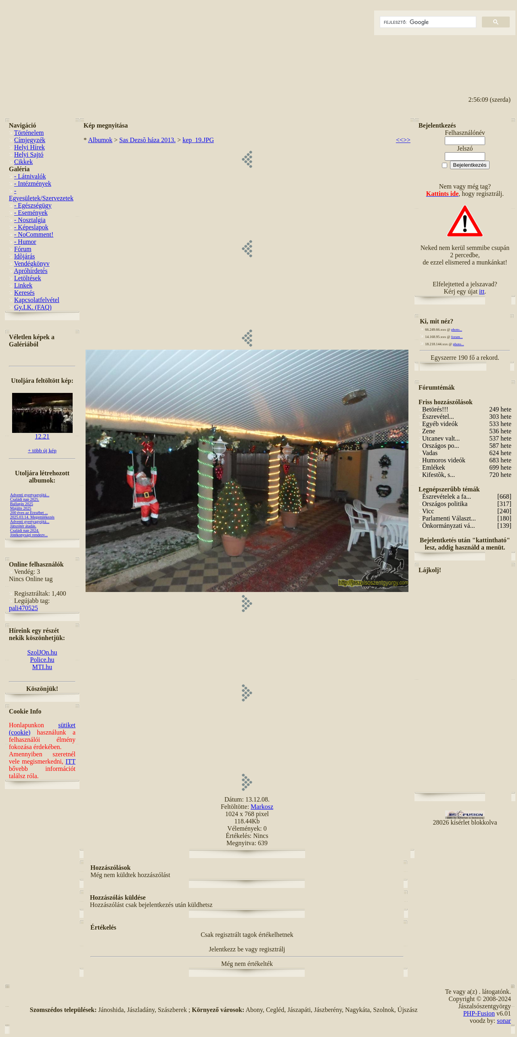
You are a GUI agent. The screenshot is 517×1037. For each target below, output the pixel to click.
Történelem (29, 132)
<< (399, 139)
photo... (456, 329)
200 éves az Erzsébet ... (29, 512)
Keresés (24, 292)
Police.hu (42, 659)
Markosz (262, 806)
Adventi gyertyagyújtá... (29, 495)
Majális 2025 (20, 508)
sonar (504, 1020)
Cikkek (23, 161)
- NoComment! (33, 234)
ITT (70, 761)
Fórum (22, 249)
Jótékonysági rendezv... (29, 535)
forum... (457, 337)
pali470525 (23, 608)
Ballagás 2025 (21, 504)
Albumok (100, 139)
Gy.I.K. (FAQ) (33, 307)
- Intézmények (32, 183)
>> (406, 139)
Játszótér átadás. (23, 526)
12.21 (42, 433)
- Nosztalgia (30, 219)
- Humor (25, 241)
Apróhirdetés (31, 270)
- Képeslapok (31, 227)
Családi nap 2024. (24, 530)
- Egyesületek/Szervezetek (41, 194)
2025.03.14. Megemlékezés (32, 517)
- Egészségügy (33, 205)
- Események (31, 212)
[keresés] (427, 22)
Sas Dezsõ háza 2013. (147, 139)
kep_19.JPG (198, 139)
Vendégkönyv (32, 263)
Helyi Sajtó (28, 154)
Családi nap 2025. (24, 499)
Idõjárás (24, 256)
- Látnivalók (30, 176)
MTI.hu (42, 666)
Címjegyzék (29, 139)
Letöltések (27, 278)
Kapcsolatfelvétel (36, 299)
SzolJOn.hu (42, 652)
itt (481, 291)
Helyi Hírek (29, 147)
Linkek (23, 285)
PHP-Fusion (479, 1013)
